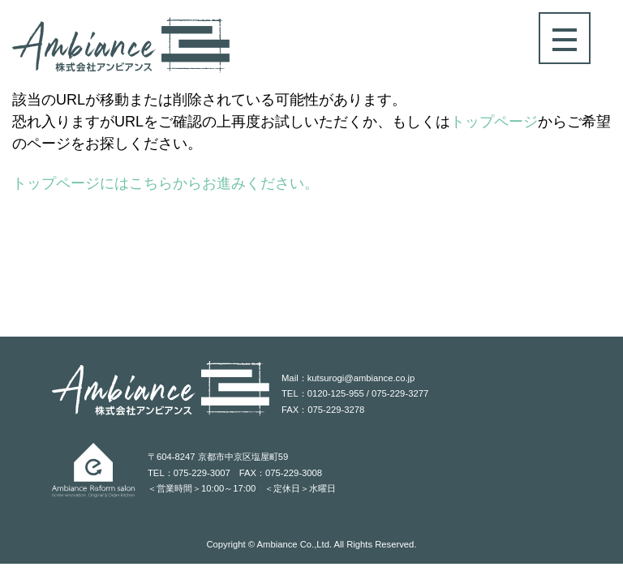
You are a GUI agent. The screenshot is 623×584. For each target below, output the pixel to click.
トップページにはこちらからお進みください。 (165, 183)
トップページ (494, 122)
